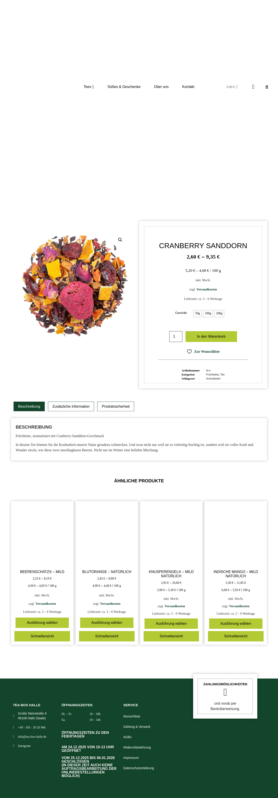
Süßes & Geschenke (124, 87)
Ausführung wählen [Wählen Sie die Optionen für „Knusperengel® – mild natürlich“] (171, 623)
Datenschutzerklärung (138, 768)
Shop (114, 192)
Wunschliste (131, 716)
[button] (120, 240)
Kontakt (188, 87)
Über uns (161, 87)
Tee (123, 192)
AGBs (127, 737)
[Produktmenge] (175, 336)
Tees (89, 87)
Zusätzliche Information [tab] (71, 406)
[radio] (197, 313)
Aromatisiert (213, 378)
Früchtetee (137, 192)
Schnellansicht (42, 636)
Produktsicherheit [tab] (116, 406)
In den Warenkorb (211, 336)
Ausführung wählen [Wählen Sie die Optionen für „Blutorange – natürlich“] (106, 623)
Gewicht (181, 312)
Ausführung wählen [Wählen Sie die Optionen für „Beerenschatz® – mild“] (42, 623)
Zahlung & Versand (136, 726)
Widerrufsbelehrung (137, 747)
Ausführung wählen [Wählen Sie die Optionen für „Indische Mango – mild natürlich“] (235, 623)
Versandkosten (207, 289)
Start (103, 192)
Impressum (131, 758)
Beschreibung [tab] (29, 406)
